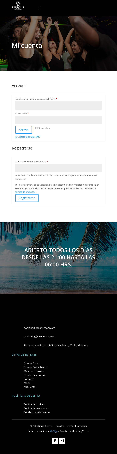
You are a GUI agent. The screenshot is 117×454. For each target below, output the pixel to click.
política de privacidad (25, 191)
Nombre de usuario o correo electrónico (41, 98)
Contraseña (27, 113)
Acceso (23, 130)
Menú (27, 383)
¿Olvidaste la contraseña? (27, 136)
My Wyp (54, 431)
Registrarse (27, 198)
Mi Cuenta (29, 387)
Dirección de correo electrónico (37, 161)
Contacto (29, 379)
